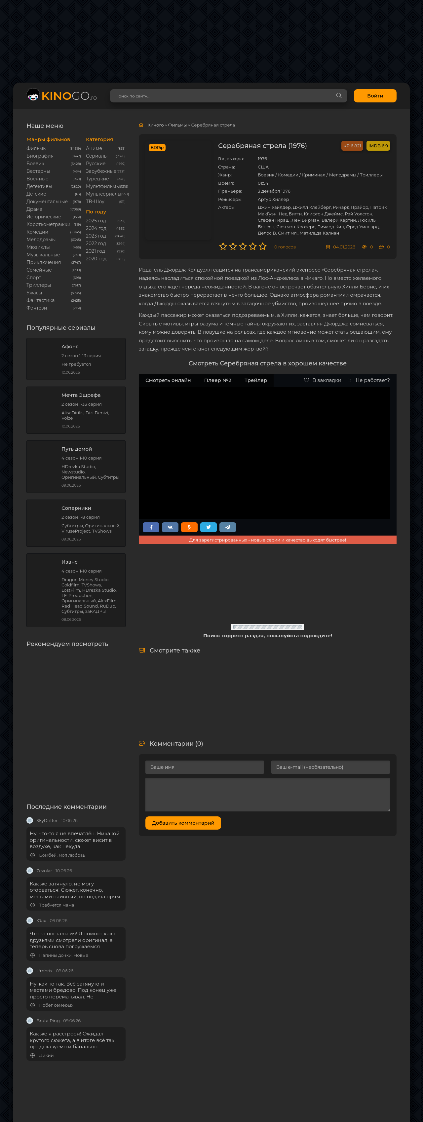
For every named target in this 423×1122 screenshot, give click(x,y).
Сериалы (97, 156)
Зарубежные (101, 171)
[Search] (339, 95)
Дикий (42, 1055)
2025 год (96, 221)
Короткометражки (48, 224)
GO (69, 95)
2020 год (96, 259)
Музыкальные (43, 255)
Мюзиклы (38, 247)
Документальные (47, 202)
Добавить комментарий (183, 823)
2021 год (95, 251)
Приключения (43, 262)
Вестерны (38, 171)
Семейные (39, 270)
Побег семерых (51, 1005)
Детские (36, 194)
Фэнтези (36, 308)
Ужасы (34, 293)
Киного (155, 125)
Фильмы (36, 148)
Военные (37, 179)
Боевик (35, 164)
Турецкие (97, 179)
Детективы (39, 186)
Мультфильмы (103, 186)
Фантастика (40, 300)
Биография (40, 156)
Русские (95, 164)
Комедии (37, 232)
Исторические (43, 217)
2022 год (96, 243)
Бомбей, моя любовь (57, 855)
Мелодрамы (41, 240)
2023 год (96, 236)
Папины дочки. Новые (59, 955)
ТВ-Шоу (95, 202)
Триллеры (38, 285)
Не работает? (369, 380)
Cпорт (33, 277)
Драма (34, 209)
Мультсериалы (103, 194)
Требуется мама (52, 905)
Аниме (94, 148)
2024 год (96, 228)
